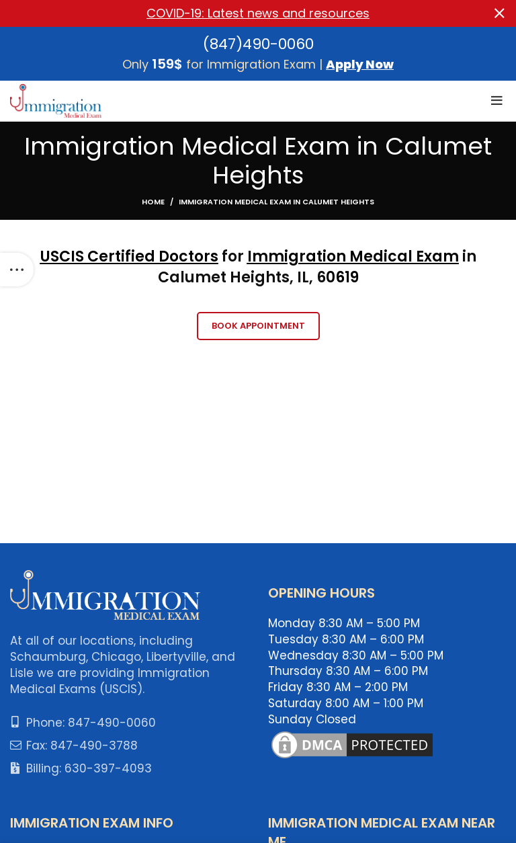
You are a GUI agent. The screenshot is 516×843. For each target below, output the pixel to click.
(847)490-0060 (258, 43)
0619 (342, 277)
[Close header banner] (499, 13)
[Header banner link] (238, 13)
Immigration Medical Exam (353, 256)
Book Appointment (258, 325)
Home (153, 201)
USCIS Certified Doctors (129, 256)
